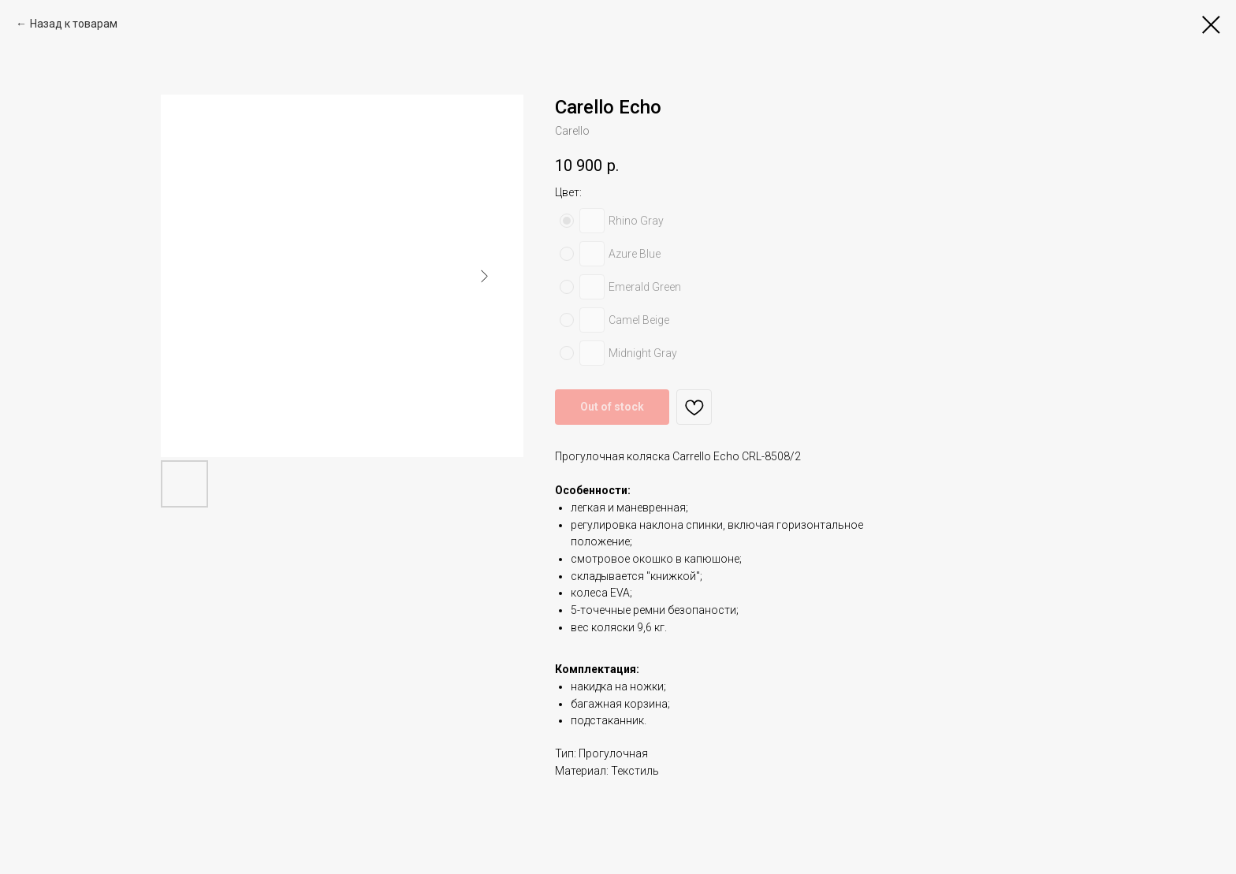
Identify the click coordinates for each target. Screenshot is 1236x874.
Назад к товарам (73, 23)
